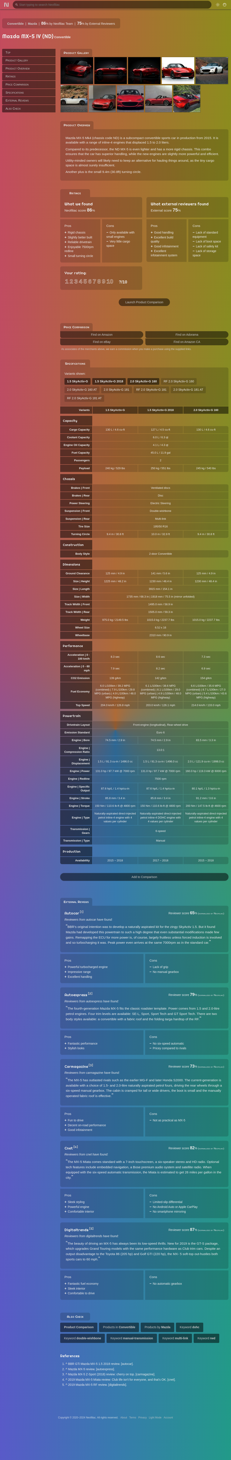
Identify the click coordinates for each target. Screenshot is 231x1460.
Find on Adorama (186, 334)
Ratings (11, 76)
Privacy (142, 1417)
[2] (90, 994)
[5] (91, 1229)
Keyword (189, 1327)
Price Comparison (17, 84)
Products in (119, 1327)
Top (8, 52)
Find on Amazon (102, 334)
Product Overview (18, 68)
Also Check (13, 108)
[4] (75, 1147)
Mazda (32, 23)
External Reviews (17, 100)
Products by (157, 1327)
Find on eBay (102, 342)
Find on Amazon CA (187, 342)
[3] (91, 1065)
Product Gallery (17, 60)
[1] (81, 912)
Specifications (15, 92)
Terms (132, 1417)
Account (168, 1417)
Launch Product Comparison (144, 302)
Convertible (15, 23)
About (123, 1417)
